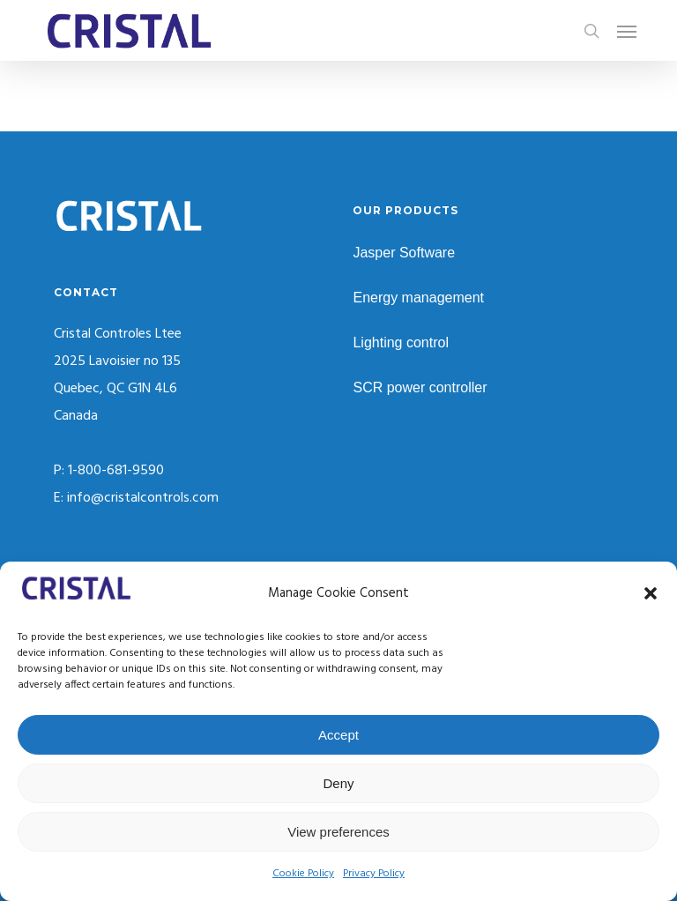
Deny (338, 783)
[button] (650, 593)
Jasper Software (404, 252)
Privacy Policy (374, 873)
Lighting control (401, 342)
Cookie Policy (303, 873)
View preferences (338, 831)
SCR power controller (420, 387)
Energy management (418, 297)
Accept (338, 734)
